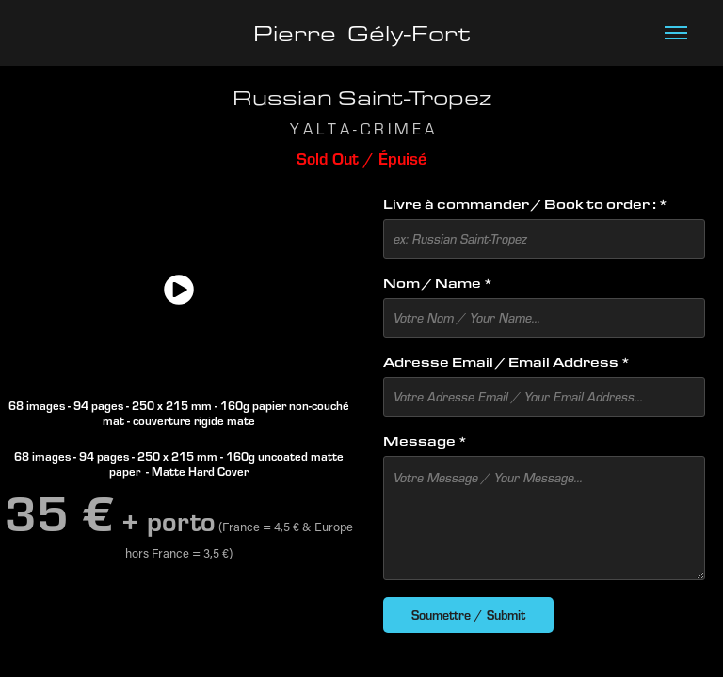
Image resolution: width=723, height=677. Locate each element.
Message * (425, 441)
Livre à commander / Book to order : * (525, 204)
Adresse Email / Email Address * (506, 362)
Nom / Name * (437, 283)
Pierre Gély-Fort (362, 33)
